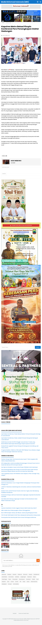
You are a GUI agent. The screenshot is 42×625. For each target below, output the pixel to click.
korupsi (10, 584)
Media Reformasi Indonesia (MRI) (18, 619)
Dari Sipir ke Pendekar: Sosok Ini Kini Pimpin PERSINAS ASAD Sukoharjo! (19, 467)
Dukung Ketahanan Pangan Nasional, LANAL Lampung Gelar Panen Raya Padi (24, 538)
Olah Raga (4, 579)
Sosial (12, 581)
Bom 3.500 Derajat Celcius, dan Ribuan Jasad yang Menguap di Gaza (19, 513)
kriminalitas (16, 584)
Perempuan (22, 579)
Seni (8, 581)
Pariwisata (15, 579)
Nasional (29, 576)
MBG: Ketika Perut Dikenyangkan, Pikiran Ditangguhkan (15, 510)
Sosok (16, 581)
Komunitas (11, 576)
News (34, 576)
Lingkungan (23, 576)
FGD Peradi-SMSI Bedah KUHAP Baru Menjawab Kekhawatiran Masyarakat (20, 515)
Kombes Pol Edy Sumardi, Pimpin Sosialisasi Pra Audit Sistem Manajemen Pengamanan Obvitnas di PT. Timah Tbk (24, 531)
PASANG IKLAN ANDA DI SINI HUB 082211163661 (22, 225)
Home (3, 22)
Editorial (20, 574)
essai (28, 581)
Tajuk (24, 581)
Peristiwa (28, 579)
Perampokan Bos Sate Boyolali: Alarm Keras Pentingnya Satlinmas (18, 517)
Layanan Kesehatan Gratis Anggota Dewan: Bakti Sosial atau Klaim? (19, 508)
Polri (37, 579)
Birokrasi (4, 574)
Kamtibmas (36, 574)
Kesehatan (4, 576)
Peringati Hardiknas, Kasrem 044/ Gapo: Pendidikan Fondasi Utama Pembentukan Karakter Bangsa (24, 544)
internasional (34, 581)
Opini (9, 579)
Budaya (9, 574)
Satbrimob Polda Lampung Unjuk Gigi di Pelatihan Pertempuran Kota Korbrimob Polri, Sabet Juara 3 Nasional (25, 525)
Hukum (30, 574)
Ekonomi (25, 574)
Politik (33, 579)
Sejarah (4, 581)
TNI (20, 581)
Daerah (14, 574)
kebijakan (4, 584)
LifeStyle (17, 576)
